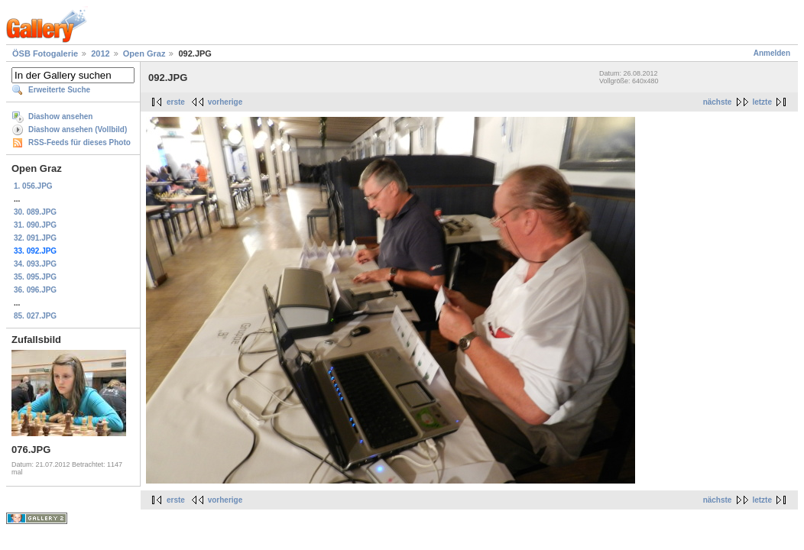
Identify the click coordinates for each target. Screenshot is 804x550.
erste (176, 102)
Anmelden (772, 53)
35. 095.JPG (35, 277)
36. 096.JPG (35, 290)
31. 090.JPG (35, 225)
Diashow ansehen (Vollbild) (77, 129)
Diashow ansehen (60, 116)
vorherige (225, 102)
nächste (717, 102)
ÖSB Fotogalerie (45, 53)
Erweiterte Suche (59, 90)
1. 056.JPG (33, 186)
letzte (762, 102)
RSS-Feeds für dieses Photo (79, 142)
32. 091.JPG (35, 238)
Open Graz (144, 53)
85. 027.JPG (35, 316)
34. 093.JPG (35, 264)
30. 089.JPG (35, 212)
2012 (100, 53)
